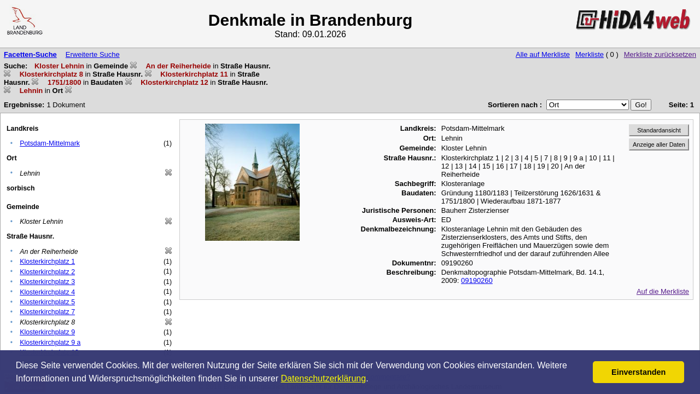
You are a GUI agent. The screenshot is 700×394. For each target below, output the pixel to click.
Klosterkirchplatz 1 (47, 261)
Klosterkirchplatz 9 (47, 332)
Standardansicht (659, 130)
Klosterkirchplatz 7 (47, 312)
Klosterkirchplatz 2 (47, 272)
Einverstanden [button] (638, 372)
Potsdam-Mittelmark (50, 143)
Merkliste (589, 54)
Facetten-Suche (30, 54)
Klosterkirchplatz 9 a (50, 342)
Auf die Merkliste (663, 291)
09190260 (477, 280)
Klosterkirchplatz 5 (47, 302)
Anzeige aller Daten (659, 144)
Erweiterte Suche (93, 54)
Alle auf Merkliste (543, 54)
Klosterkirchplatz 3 (47, 282)
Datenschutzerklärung (323, 378)
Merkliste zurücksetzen (660, 54)
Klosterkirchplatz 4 (47, 292)
